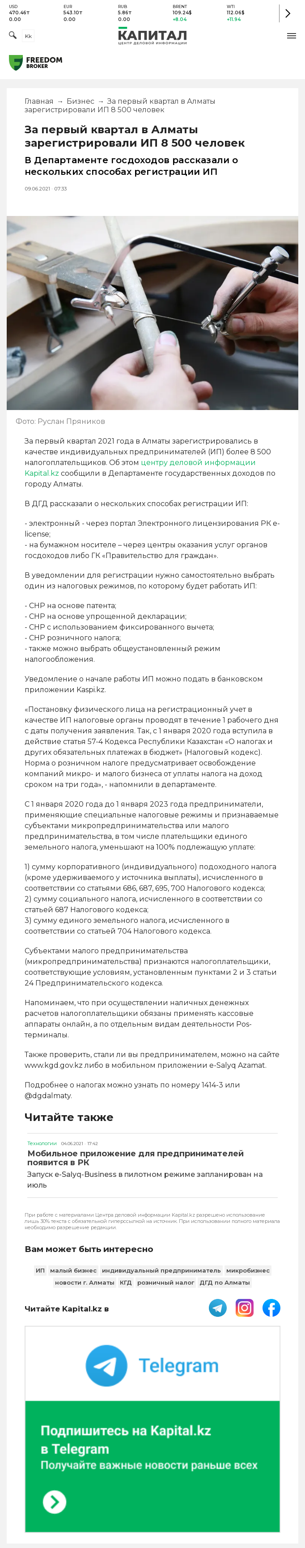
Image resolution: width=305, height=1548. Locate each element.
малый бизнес (73, 1270)
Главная (39, 101)
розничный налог (165, 1282)
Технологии (42, 1143)
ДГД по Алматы (224, 1282)
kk (28, 36)
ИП (40, 1270)
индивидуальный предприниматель (161, 1270)
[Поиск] (13, 36)
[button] (291, 35)
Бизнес (80, 101)
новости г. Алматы (84, 1282)
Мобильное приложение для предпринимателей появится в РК (135, 1158)
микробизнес (248, 1270)
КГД (126, 1282)
